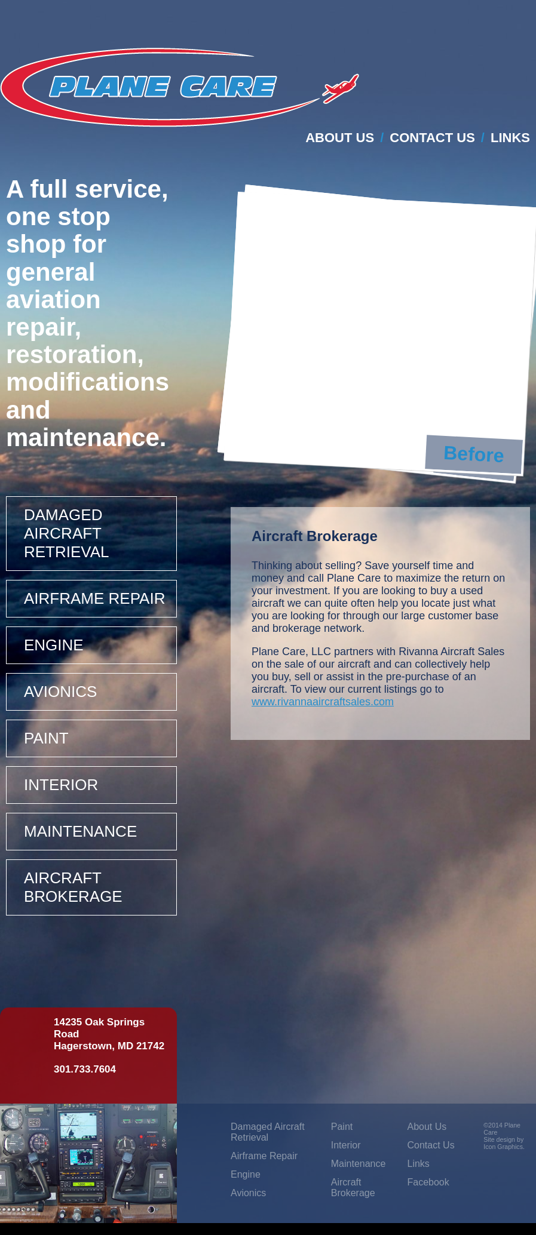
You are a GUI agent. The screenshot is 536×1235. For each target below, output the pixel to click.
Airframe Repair (94, 598)
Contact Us (432, 137)
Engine (54, 645)
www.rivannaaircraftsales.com (323, 702)
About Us (339, 137)
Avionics (60, 692)
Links (510, 137)
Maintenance (80, 831)
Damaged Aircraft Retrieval (66, 533)
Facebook (428, 1182)
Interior (61, 785)
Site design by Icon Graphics (503, 1143)
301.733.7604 (85, 1069)
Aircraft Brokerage (73, 887)
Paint (46, 738)
